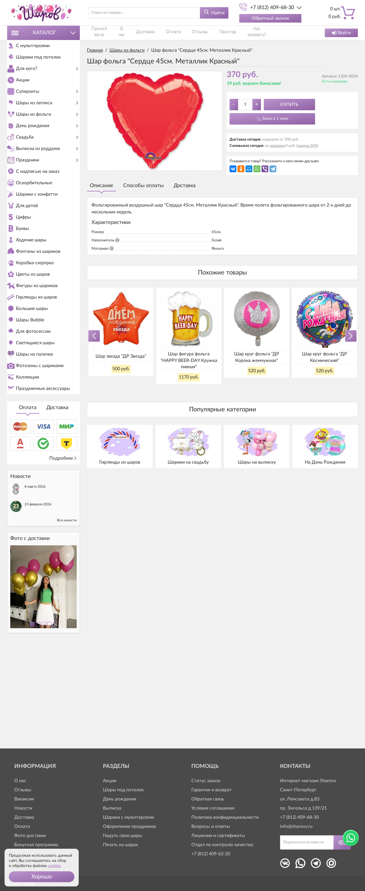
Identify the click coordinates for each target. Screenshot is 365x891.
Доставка (57, 505)
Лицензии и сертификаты (218, 835)
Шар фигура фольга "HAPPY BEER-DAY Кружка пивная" (189, 360)
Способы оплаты (143, 185)
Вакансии (24, 799)
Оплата (27, 505)
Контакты (267, 33)
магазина (277, 146)
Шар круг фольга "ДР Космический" (324, 357)
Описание (101, 185)
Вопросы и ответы (210, 826)
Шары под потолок (123, 790)
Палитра (211, 33)
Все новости (67, 617)
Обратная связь (207, 799)
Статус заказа (205, 780)
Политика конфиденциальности (225, 817)
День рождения (119, 799)
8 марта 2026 (35, 584)
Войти (341, 33)
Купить (289, 104)
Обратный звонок (270, 18)
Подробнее (63, 555)
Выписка (112, 808)
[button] (41, 876)
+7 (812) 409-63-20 (210, 854)
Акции (109, 780)
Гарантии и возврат (211, 790)
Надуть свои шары (122, 835)
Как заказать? (238, 32)
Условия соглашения (212, 808)
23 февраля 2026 (38, 601)
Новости (23, 808)
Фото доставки (30, 835)
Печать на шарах (120, 844)
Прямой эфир (98, 32)
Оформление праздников (129, 826)
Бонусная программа (36, 844)
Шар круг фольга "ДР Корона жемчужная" (256, 357)
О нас (121, 32)
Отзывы (188, 33)
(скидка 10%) (307, 146)
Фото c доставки (30, 635)
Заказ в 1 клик (275, 119)
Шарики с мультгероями (128, 817)
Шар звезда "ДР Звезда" (121, 356)
